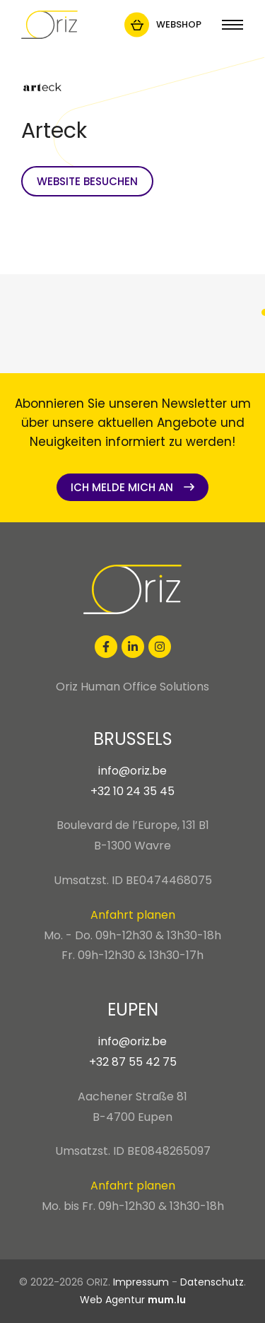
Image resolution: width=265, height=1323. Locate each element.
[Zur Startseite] (49, 24)
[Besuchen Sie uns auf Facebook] (106, 646)
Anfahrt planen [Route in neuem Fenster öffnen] (132, 915)
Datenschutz (212, 1282)
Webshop (178, 24)
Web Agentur (112, 1300)
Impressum (141, 1282)
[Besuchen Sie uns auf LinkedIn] (133, 646)
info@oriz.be (132, 771)
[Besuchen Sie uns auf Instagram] (159, 646)
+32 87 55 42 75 (133, 1062)
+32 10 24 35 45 (132, 791)
